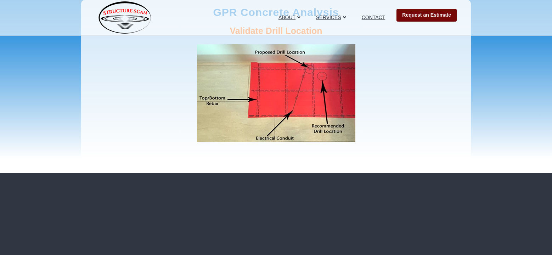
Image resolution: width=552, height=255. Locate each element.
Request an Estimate (426, 15)
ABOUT (286, 17)
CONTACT (373, 17)
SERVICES (328, 17)
